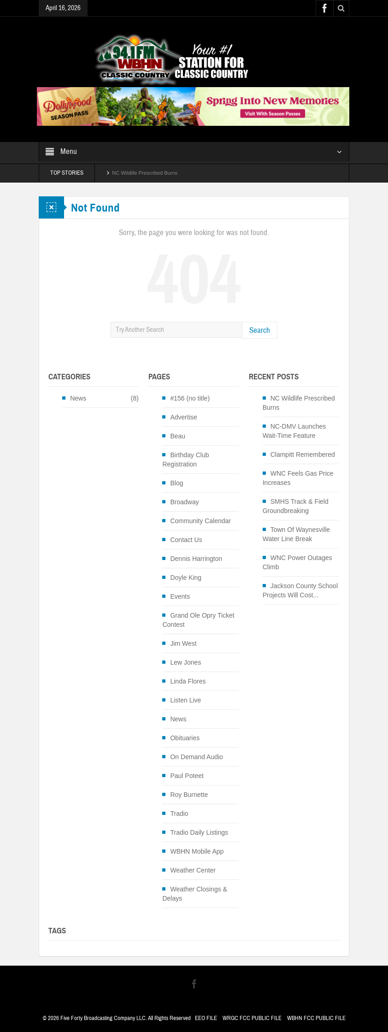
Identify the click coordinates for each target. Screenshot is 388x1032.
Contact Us (186, 539)
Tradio (179, 813)
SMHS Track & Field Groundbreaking (296, 506)
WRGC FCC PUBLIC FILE (252, 1018)
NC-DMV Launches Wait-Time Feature (294, 431)
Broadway (184, 502)
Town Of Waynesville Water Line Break (296, 534)
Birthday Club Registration (185, 459)
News (78, 398)
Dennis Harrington (196, 558)
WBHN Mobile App (196, 851)
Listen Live (185, 700)
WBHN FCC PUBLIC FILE (316, 1018)
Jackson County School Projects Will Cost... (300, 590)
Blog (176, 483)
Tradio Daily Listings (199, 832)
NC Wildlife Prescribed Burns (144, 173)
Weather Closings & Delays (194, 893)
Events (180, 596)
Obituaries (185, 738)
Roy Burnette (189, 794)
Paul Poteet (186, 775)
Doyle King (185, 577)
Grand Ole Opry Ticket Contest (198, 620)
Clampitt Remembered (302, 454)
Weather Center (193, 870)
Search (259, 330)
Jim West (183, 643)
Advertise (183, 417)
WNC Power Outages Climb (297, 562)
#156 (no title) (190, 398)
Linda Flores (188, 681)
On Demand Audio (196, 757)
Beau (177, 436)
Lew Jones (185, 662)
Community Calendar (200, 521)
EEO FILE (206, 1018)
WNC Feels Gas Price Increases (298, 478)
